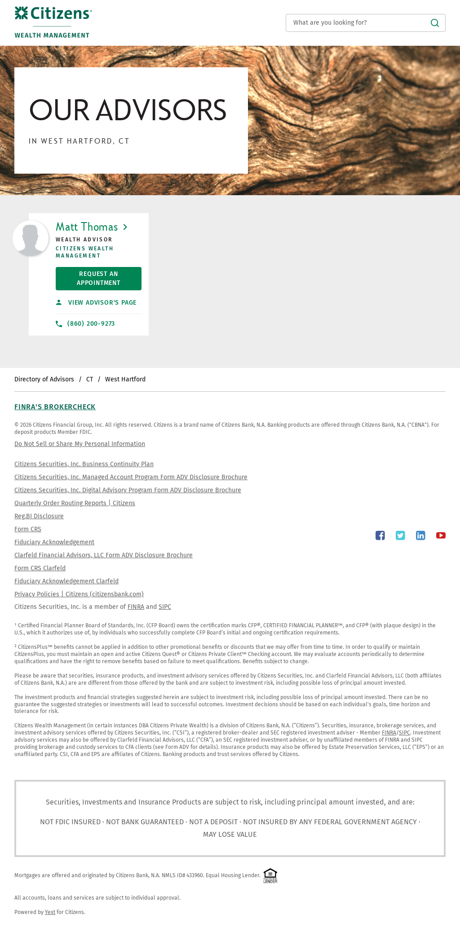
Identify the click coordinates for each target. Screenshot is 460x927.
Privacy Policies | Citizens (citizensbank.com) (79, 594)
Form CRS (27, 529)
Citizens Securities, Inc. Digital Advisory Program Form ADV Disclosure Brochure (127, 490)
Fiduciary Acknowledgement (54, 542)
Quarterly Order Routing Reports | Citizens (74, 503)
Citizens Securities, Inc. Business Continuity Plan (84, 464)
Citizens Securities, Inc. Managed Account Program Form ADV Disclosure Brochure (131, 477)
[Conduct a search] (366, 23)
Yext (50, 912)
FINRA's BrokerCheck (55, 406)
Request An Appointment (88, 277)
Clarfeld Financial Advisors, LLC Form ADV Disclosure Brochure (103, 555)
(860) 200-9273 (85, 324)
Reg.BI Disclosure (39, 516)
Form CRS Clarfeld (40, 568)
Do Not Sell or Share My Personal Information (79, 444)
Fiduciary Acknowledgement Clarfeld (66, 581)
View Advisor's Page (96, 302)
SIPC (165, 607)
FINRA (136, 607)
